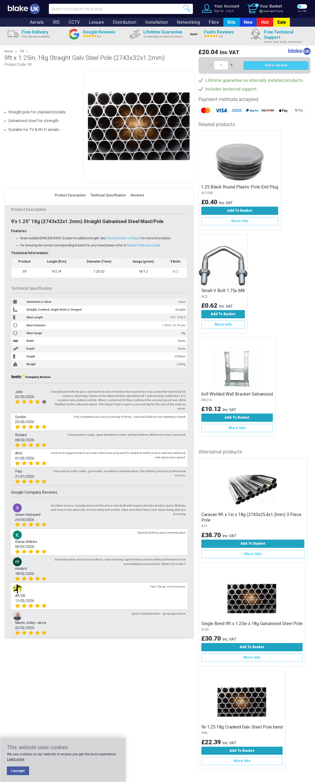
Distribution (124, 22)
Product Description (70, 195)
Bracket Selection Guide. (144, 245)
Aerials (37, 22)
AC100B (207, 193)
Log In (230, 10)
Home (8, 51)
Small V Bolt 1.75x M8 (223, 290)
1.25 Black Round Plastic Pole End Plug (239, 187)
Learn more (15, 759)
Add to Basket (276, 65)
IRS (56, 22)
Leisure (96, 22)
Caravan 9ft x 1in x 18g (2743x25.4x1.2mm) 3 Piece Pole (251, 517)
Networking (188, 22)
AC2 (175, 271)
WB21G (206, 400)
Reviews (137, 195)
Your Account (226, 6)
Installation (156, 22)
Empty (279, 11)
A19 (204, 526)
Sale (281, 22)
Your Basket (271, 6)
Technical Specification (108, 195)
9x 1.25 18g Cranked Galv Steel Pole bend (242, 727)
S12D (205, 630)
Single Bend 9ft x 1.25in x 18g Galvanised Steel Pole (252, 623)
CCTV (74, 22)
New (248, 22)
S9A (204, 733)
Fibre (214, 22)
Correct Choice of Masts (123, 238)
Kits (232, 22)
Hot (265, 22)
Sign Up (219, 10)
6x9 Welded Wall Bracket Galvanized (237, 394)
